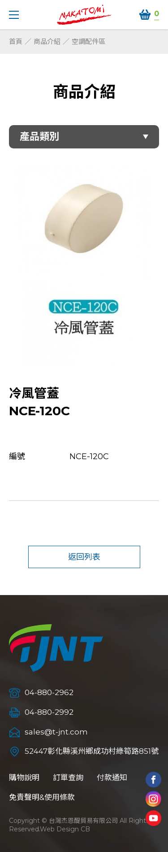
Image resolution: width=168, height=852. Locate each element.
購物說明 (24, 777)
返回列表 (84, 557)
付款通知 (112, 777)
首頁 (15, 41)
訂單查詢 (68, 777)
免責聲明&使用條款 (42, 797)
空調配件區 (88, 41)
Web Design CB (65, 829)
